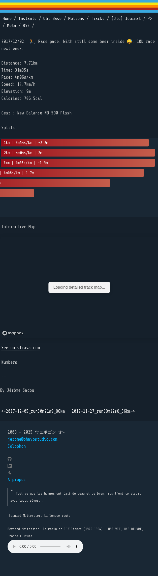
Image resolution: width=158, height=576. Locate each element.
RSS (26, 25)
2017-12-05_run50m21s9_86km (35, 411)
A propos (17, 479)
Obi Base (52, 18)
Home (7, 18)
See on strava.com (20, 347)
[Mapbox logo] (13, 333)
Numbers (9, 362)
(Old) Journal (126, 18)
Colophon (17, 446)
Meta (11, 25)
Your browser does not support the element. (45, 546)
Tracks (98, 18)
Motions (76, 18)
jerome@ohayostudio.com (32, 439)
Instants (27, 18)
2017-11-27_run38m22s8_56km (101, 411)
